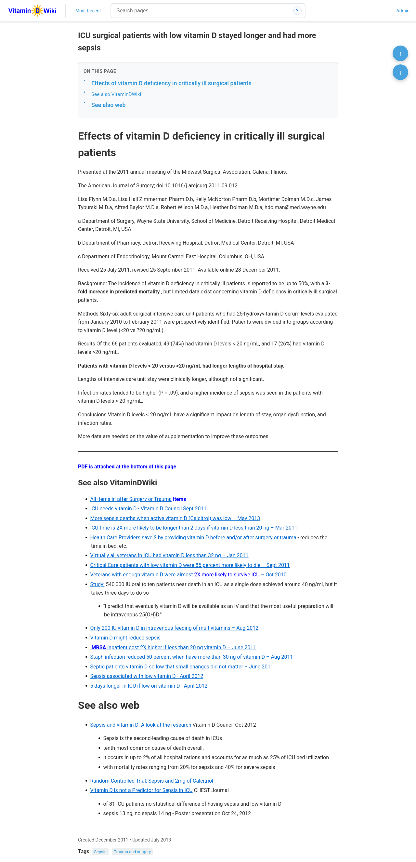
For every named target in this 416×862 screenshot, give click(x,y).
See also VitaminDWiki (116, 94)
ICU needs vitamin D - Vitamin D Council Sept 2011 (148, 508)
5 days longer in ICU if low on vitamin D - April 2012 (148, 686)
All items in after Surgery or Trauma (131, 499)
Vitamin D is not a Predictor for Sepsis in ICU (141, 790)
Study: (97, 584)
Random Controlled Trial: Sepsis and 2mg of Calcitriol (151, 781)
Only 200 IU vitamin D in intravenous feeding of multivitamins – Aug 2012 (174, 628)
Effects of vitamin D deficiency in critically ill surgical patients (171, 83)
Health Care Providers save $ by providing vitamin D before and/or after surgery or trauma (193, 537)
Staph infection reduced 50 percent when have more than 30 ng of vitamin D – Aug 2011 (191, 657)
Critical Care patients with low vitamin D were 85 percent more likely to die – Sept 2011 (190, 565)
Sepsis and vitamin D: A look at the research (140, 725)
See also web (108, 104)
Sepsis (100, 851)
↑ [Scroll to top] (400, 53)
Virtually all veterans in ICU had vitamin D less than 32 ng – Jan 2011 (169, 555)
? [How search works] (297, 10)
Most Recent (88, 10)
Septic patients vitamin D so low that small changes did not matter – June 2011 (181, 667)
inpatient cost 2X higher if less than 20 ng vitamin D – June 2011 (173, 647)
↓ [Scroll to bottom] (400, 72)
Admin (403, 10)
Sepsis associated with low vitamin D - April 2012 (146, 676)
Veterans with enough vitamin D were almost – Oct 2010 (188, 575)
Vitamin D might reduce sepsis (125, 638)
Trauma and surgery (132, 851)
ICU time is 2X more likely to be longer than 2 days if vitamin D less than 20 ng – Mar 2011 (193, 528)
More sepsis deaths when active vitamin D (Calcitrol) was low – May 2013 (175, 518)
